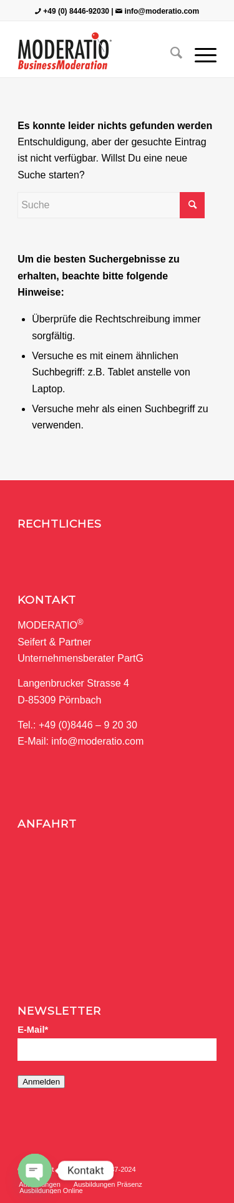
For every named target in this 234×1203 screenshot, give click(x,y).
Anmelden (41, 1081)
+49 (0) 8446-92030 (76, 11)
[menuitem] (170, 52)
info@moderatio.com (161, 11)
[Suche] (170, 52)
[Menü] (199, 52)
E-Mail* (32, 1030)
